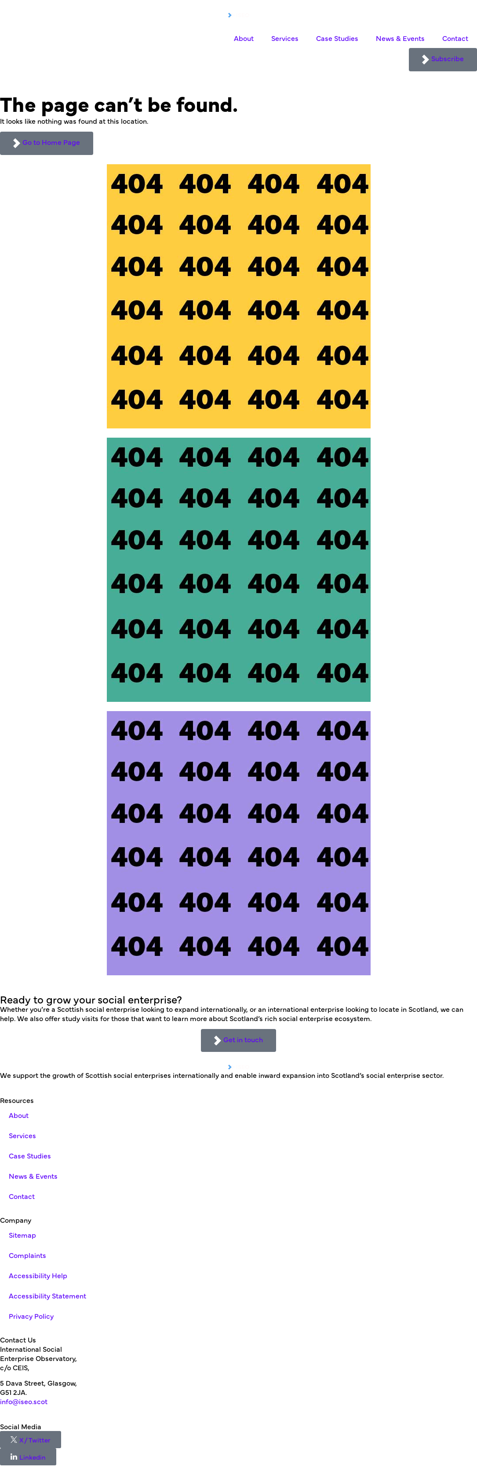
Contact (455, 38)
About (244, 38)
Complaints (27, 1255)
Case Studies (337, 38)
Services (285, 38)
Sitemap (22, 1234)
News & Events (400, 38)
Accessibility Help (38, 1275)
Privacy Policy (31, 1315)
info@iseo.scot (23, 1401)
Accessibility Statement (47, 1295)
